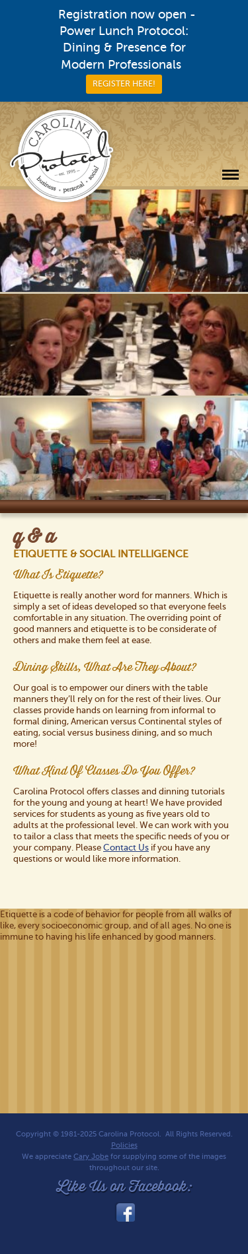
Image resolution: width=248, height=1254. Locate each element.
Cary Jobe (90, 1156)
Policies (124, 1145)
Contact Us (126, 848)
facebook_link (124, 1212)
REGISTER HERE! (124, 83)
